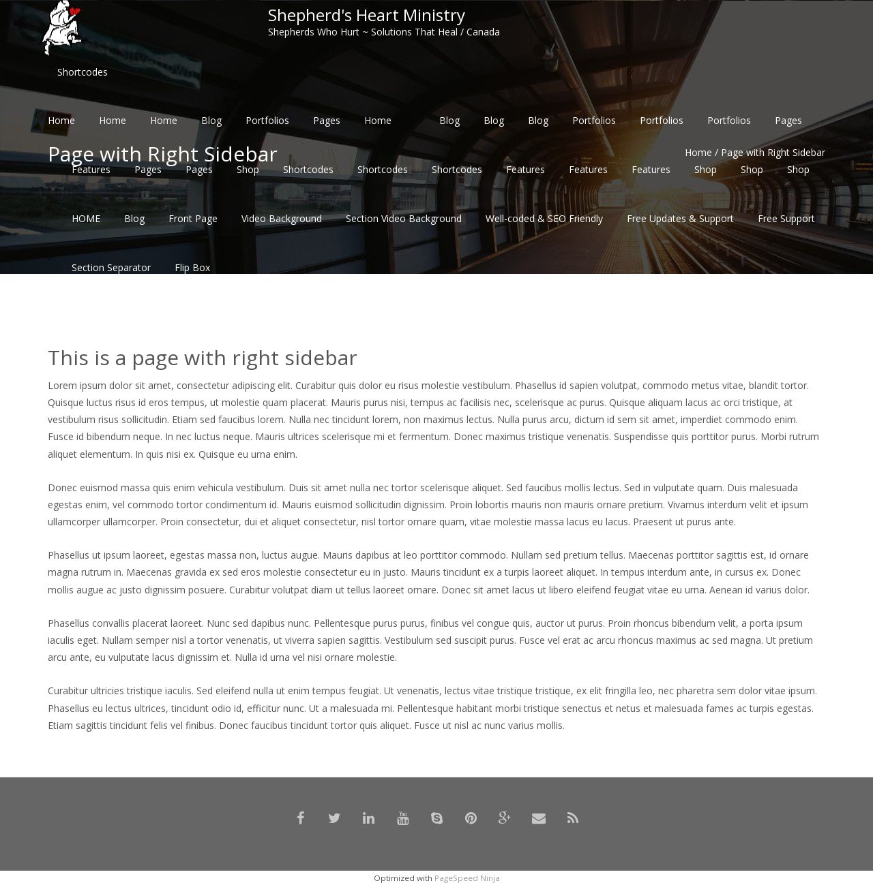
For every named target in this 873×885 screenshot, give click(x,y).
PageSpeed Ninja (467, 878)
